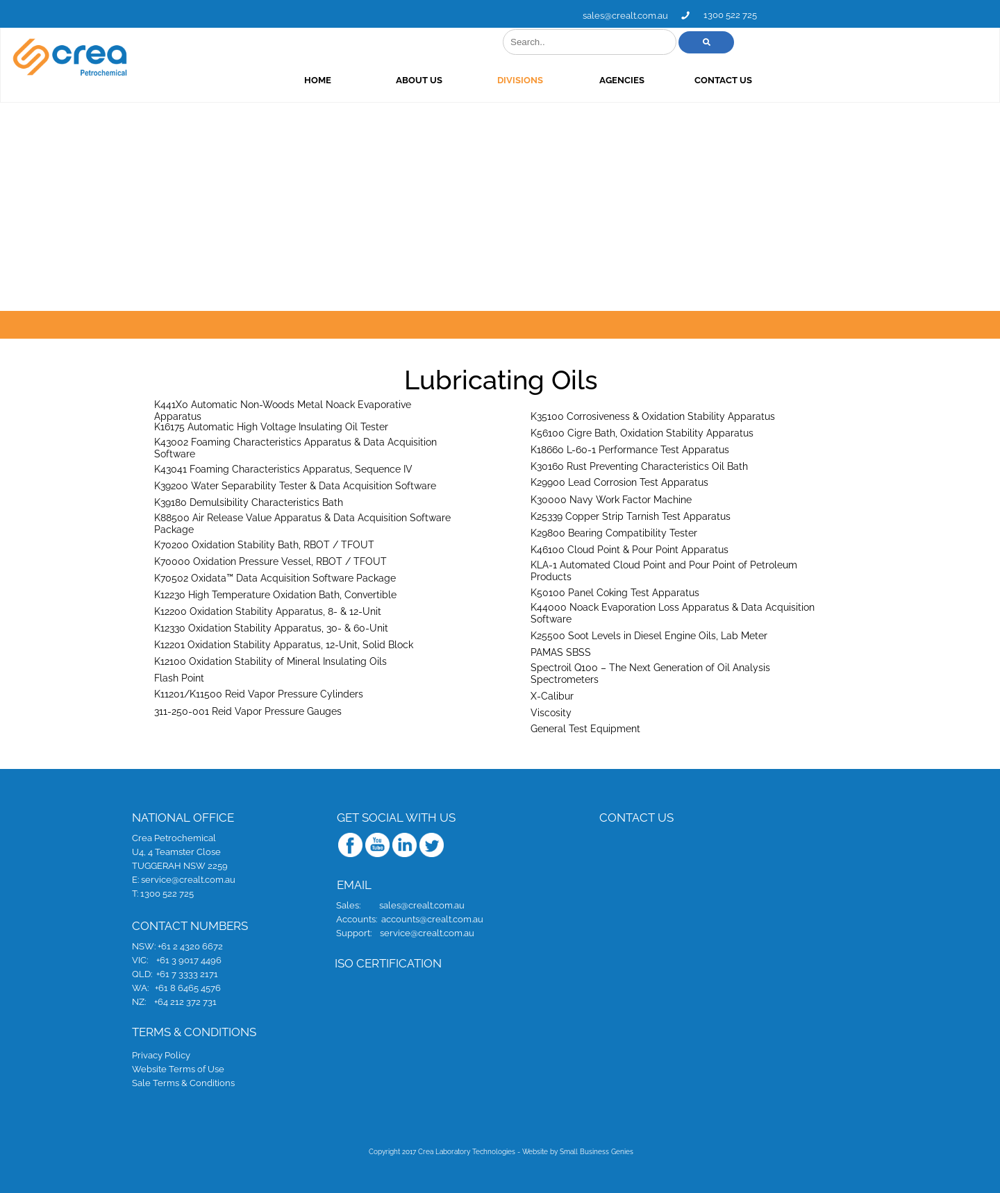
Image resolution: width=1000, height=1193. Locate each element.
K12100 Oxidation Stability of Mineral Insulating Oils (270, 660)
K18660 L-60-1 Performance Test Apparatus (630, 449)
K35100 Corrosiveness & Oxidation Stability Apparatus (653, 415)
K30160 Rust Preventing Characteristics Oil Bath (639, 465)
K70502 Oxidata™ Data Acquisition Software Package (275, 577)
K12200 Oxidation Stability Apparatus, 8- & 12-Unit (267, 610)
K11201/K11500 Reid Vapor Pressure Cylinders (258, 693)
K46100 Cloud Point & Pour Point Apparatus (629, 549)
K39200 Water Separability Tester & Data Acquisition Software (295, 485)
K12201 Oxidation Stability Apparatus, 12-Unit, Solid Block (283, 644)
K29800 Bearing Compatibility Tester (614, 532)
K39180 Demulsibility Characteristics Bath (248, 501)
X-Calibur (552, 695)
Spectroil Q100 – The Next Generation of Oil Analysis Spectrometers (650, 673)
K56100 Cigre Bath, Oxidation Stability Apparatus (642, 432)
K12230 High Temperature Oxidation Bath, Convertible (275, 594)
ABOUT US (537, 80)
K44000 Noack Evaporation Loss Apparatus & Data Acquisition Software (673, 613)
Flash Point (179, 677)
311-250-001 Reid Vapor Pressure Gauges (248, 710)
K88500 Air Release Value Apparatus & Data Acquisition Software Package (302, 523)
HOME (435, 80)
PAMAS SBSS (561, 651)
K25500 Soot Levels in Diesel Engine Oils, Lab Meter (649, 635)
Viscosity (551, 712)
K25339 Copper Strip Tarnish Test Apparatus (631, 515)
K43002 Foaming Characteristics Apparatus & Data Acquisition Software (295, 448)
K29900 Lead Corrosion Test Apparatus (619, 481)
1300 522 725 (848, 15)
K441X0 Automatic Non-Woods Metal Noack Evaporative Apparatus (282, 410)
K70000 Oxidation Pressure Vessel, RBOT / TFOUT (270, 560)
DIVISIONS (638, 80)
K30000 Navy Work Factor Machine (611, 499)
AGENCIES (739, 80)
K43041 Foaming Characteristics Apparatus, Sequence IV (283, 468)
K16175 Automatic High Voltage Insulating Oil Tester (271, 426)
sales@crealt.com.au (743, 15)
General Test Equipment (585, 728)
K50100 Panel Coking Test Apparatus (615, 592)
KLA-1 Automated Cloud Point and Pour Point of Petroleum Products (664, 570)
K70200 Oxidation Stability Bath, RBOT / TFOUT (264, 544)
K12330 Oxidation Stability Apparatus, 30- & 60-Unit (271, 627)
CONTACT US (841, 80)
